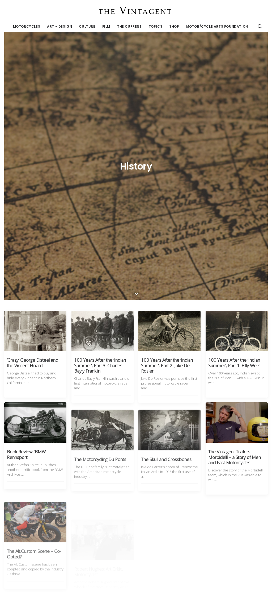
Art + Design (59, 26)
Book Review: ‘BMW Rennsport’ (26, 247)
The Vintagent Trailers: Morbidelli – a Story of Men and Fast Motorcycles (234, 257)
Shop (174, 26)
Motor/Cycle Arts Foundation (217, 26)
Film (106, 26)
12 (164, 557)
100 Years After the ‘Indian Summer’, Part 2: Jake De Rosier (167, 153)
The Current (129, 26)
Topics (156, 26)
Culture (87, 26)
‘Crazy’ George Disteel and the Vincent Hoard (32, 150)
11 (155, 557)
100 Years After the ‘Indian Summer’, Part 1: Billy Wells (234, 150)
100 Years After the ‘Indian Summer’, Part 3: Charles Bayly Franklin (100, 153)
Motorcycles (26, 26)
